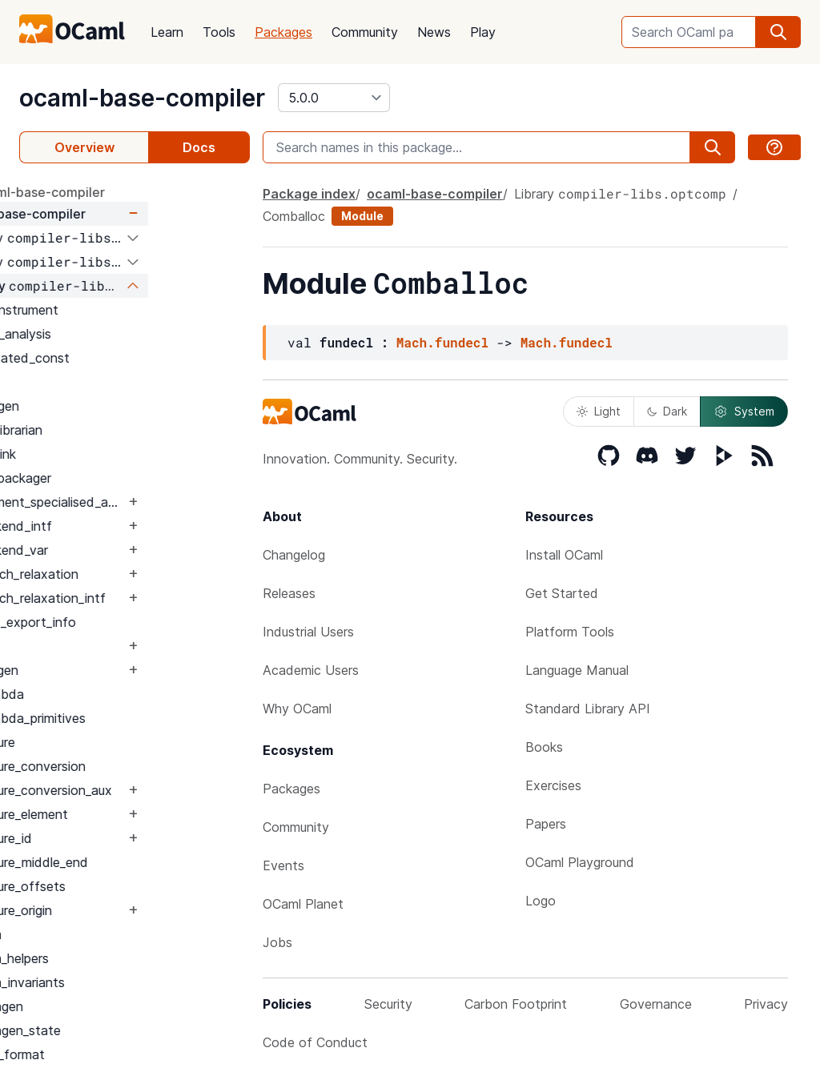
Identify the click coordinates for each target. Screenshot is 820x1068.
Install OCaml (564, 555)
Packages (283, 32)
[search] (778, 32)
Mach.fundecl (442, 342)
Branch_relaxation (127, 574)
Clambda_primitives (130, 718)
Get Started (561, 593)
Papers (545, 824)
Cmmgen (99, 1006)
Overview (84, 147)
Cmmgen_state (118, 1030)
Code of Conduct (315, 1042)
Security (388, 1004)
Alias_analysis (113, 334)
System (743, 411)
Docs (199, 147)
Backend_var (112, 550)
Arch (87, 382)
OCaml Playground (579, 862)
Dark (667, 411)
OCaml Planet (303, 904)
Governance (656, 1004)
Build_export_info (126, 622)
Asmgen (97, 406)
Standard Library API (587, 709)
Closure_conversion (130, 766)
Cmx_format (110, 1054)
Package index (309, 194)
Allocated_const (122, 358)
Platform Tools (569, 632)
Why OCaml (297, 709)
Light (599, 411)
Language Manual (577, 670)
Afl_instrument (117, 310)
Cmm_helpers (112, 958)
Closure (95, 742)
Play (483, 32)
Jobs (277, 942)
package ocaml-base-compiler (113, 192)
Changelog (294, 555)
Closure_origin (114, 910)
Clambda (100, 694)
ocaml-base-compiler (142, 97)
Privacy (766, 1004)
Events (283, 865)
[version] (334, 97)
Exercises (553, 785)
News (434, 32)
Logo (540, 901)
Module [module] (362, 216)
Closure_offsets (120, 886)
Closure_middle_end (132, 862)
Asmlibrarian (109, 430)
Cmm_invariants (120, 982)
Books (544, 747)
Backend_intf (114, 526)
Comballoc (294, 216)
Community (365, 32)
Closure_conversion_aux (144, 790)
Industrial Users (308, 632)
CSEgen (97, 670)
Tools (219, 32)
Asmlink (96, 454)
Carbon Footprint (515, 1004)
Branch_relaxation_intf (140, 598)
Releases (289, 593)
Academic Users (311, 670)
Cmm (88, 934)
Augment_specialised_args (150, 502)
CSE (86, 646)
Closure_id (104, 838)
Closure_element (122, 814)
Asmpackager (113, 478)
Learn (167, 32)
